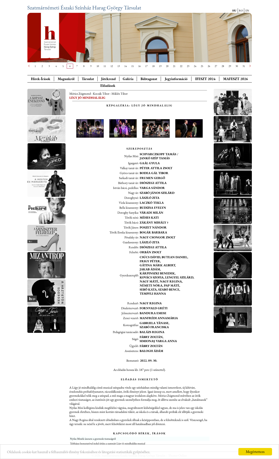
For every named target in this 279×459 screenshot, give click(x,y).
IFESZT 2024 (205, 78)
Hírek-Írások (40, 78)
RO (241, 10)
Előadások (107, 85)
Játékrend (108, 78)
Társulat (88, 78)
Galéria (128, 78)
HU (234, 10)
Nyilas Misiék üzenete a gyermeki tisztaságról (93, 439)
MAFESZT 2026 (235, 78)
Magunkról (66, 78)
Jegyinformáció (176, 78)
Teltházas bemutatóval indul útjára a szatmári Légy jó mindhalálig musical (107, 443)
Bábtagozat (149, 78)
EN (247, 10)
